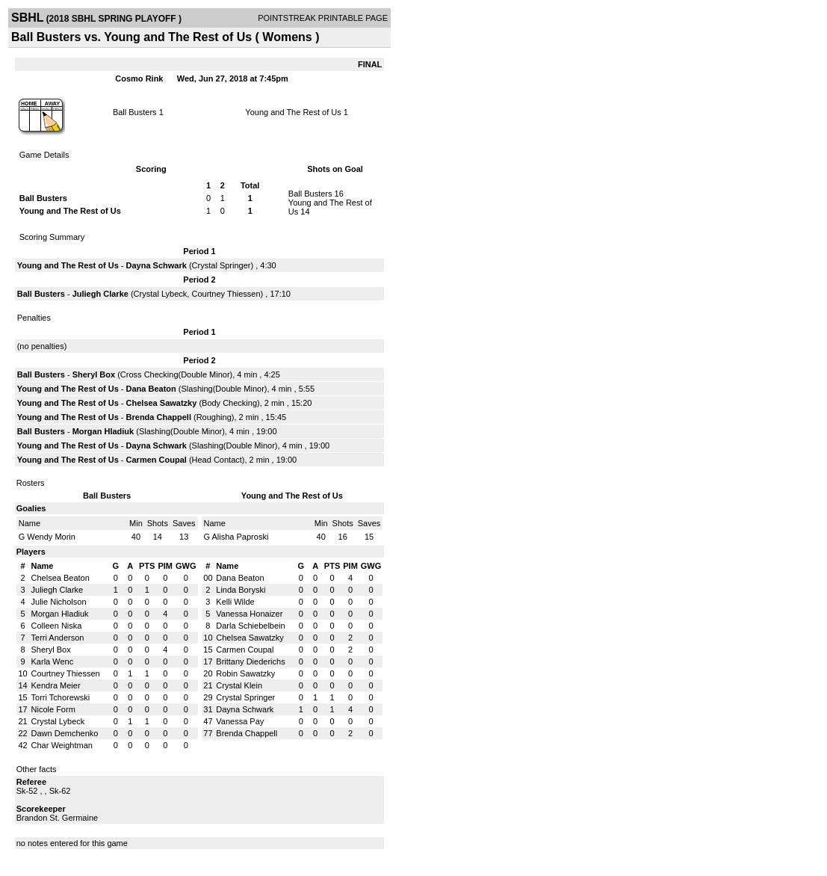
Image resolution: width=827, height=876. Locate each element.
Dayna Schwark (156, 265)
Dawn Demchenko (65, 733)
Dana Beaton (151, 388)
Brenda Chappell (158, 417)
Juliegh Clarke (100, 293)
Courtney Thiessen (225, 293)
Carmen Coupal (156, 459)
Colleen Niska (56, 625)
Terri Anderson (57, 637)
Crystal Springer (221, 265)
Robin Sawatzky (245, 673)
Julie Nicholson (59, 601)
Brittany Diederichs (250, 661)
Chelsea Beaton (60, 577)
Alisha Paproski (240, 536)
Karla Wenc (52, 661)
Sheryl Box (93, 374)
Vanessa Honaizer (249, 613)
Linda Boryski (240, 589)
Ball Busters (135, 112)
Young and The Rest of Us (293, 112)
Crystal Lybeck (161, 293)
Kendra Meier (56, 685)
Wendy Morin (51, 536)
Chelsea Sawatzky (161, 402)
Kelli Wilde (235, 601)
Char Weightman (62, 745)
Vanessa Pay (240, 721)
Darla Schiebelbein (250, 625)
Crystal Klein (239, 685)
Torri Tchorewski (60, 697)
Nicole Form (53, 709)
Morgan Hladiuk (103, 431)
